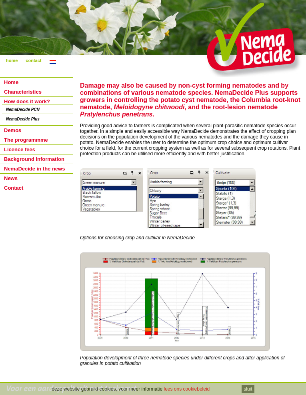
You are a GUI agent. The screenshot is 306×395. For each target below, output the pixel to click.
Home (11, 82)
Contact (13, 188)
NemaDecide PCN (23, 109)
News (11, 178)
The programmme (26, 140)
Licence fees (19, 149)
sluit (248, 389)
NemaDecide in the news (34, 169)
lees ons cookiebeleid (187, 389)
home (12, 60)
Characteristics (23, 92)
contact (33, 60)
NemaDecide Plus (23, 119)
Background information (34, 159)
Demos (12, 130)
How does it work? (27, 101)
